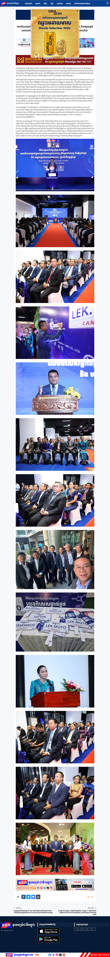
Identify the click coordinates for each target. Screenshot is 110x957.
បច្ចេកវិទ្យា (60, 3)
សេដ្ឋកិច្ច (68, 3)
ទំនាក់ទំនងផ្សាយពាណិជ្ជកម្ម (82, 3)
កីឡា (52, 3)
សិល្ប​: (45, 3)
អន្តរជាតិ (37, 3)
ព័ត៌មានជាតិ (28, 3)
